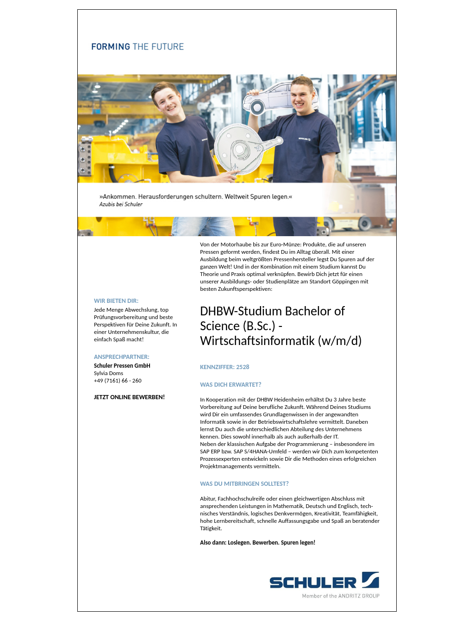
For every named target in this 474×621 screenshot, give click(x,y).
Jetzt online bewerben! (129, 397)
